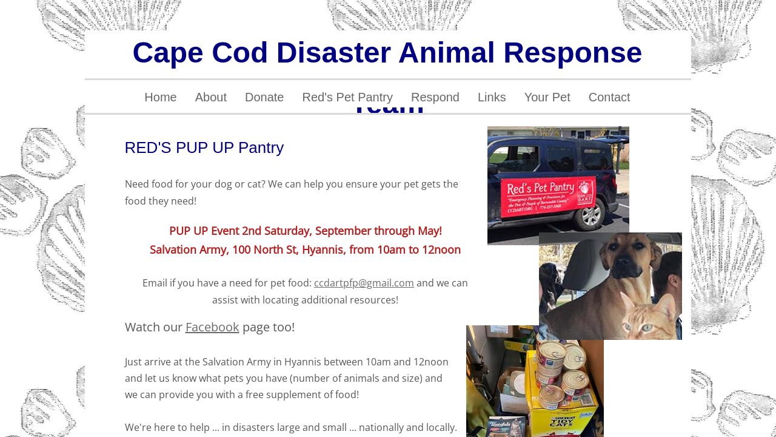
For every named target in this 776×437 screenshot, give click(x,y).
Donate (264, 97)
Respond (435, 97)
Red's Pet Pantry (347, 97)
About (211, 97)
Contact (609, 97)
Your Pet (547, 97)
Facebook (212, 327)
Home (160, 97)
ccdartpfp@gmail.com (364, 283)
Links (492, 97)
